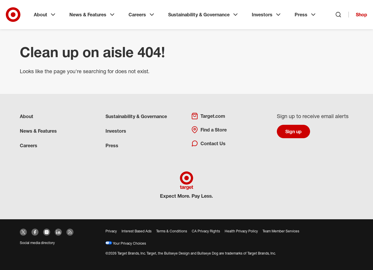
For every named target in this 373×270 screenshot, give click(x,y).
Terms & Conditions (171, 231)
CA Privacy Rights (206, 231)
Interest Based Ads (137, 231)
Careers (142, 14)
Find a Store (209, 129)
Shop (361, 14)
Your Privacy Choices (125, 243)
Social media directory (37, 243)
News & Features (92, 14)
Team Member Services (281, 231)
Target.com (208, 116)
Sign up (293, 131)
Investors (267, 14)
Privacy (111, 231)
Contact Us (208, 143)
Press (306, 14)
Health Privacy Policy (241, 231)
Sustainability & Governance (203, 14)
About (45, 14)
